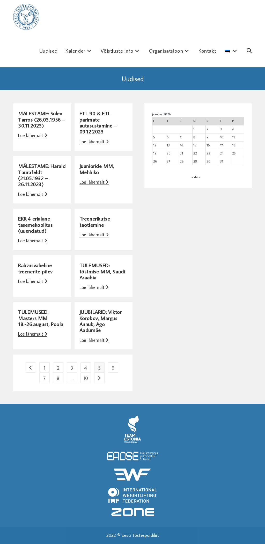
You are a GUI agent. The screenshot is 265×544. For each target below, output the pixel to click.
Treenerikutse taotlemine (94, 221)
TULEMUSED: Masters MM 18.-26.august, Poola (40, 317)
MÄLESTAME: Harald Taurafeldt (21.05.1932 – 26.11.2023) (41, 175)
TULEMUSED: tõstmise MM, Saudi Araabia (102, 271)
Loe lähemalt (32, 135)
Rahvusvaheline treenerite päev (35, 268)
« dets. (196, 177)
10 (85, 378)
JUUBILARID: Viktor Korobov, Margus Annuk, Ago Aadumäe (100, 320)
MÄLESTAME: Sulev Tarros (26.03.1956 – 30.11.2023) (41, 119)
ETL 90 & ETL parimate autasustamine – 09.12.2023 (98, 122)
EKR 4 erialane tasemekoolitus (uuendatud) (35, 224)
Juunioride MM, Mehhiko (96, 169)
